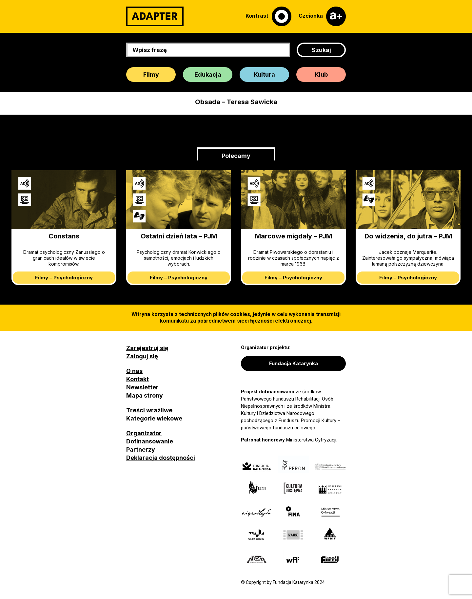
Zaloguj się (142, 356)
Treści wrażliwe (149, 410)
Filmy (151, 74)
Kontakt (137, 379)
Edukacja (207, 74)
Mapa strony (144, 395)
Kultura (264, 74)
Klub (321, 74)
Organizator (144, 433)
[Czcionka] (322, 16)
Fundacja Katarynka (293, 363)
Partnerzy (140, 449)
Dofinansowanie (149, 441)
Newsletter (142, 387)
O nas (134, 370)
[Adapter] (155, 16)
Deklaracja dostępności (160, 457)
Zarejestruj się (147, 348)
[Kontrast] (268, 16)
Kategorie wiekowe (154, 418)
